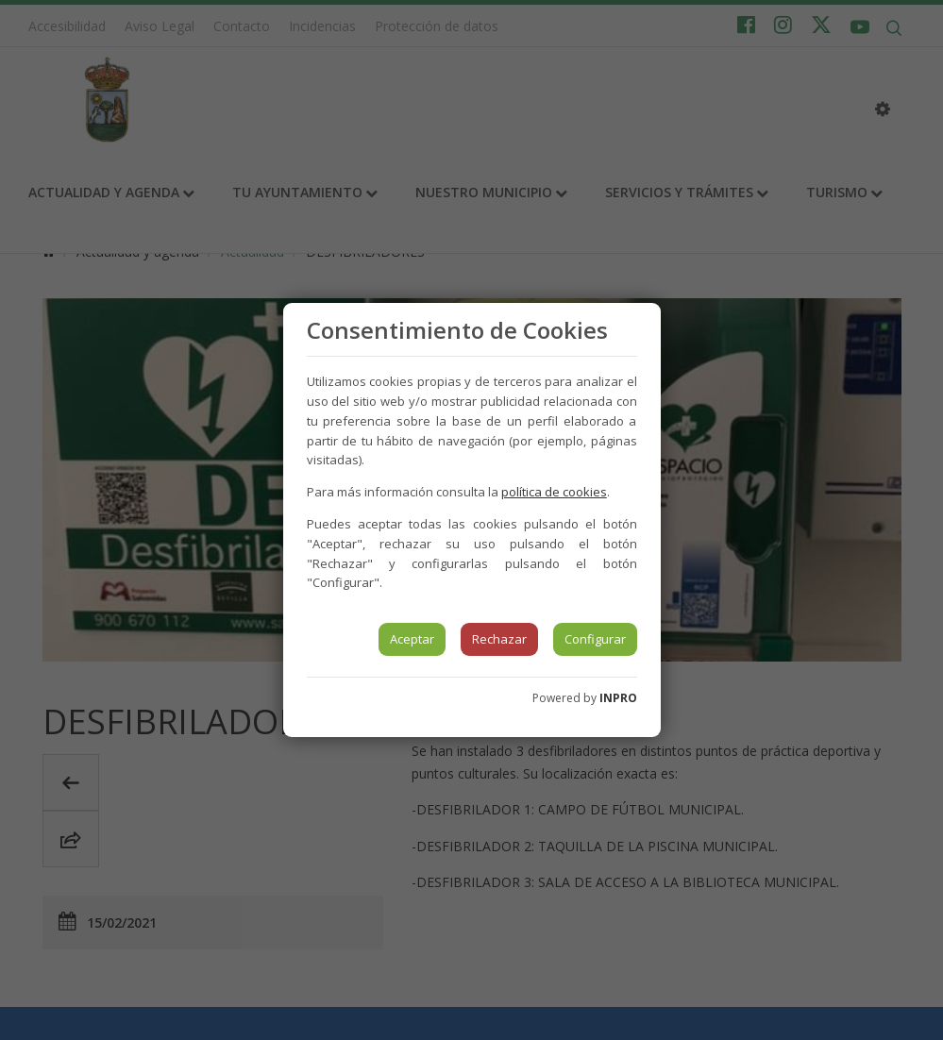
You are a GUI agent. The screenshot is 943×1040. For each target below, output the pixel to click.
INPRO (618, 698)
